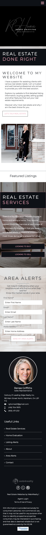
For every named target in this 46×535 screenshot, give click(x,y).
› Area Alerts (10, 456)
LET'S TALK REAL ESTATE (15, 114)
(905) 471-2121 (13, 411)
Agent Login (23, 499)
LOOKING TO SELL (23, 254)
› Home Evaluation (13, 435)
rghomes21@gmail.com (18, 404)
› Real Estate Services (14, 429)
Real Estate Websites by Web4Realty (22, 494)
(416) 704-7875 (14, 407)
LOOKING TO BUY (23, 246)
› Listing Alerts (11, 442)
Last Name (8, 317)
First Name (9, 297)
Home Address (10, 326)
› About (8, 449)
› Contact (8, 462)
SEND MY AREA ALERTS (23, 339)
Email (6, 307)
